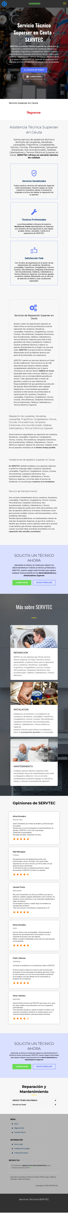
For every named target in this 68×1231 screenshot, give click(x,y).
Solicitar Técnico (20, 1151)
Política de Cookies (21, 1171)
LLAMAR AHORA (34, 77)
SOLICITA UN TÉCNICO (34, 70)
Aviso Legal (18, 1163)
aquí (31, 1186)
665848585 (34, 3)
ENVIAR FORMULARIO (34, 592)
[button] (34, 1118)
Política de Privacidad (22, 1167)
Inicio (16, 1142)
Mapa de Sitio (19, 1146)
